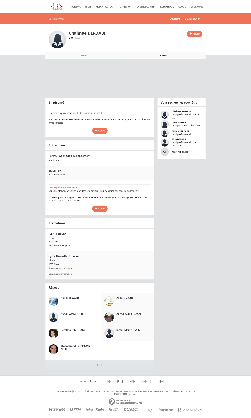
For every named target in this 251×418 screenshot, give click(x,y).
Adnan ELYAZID (70, 298)
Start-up (125, 6)
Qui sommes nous (64, 391)
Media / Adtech (105, 6)
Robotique (167, 6)
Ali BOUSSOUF (124, 298)
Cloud (182, 6)
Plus (99, 365)
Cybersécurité (145, 6)
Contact (76, 391)
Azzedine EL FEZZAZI (128, 314)
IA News (76, 6)
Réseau (164, 55)
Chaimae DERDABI (181, 111)
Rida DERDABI (179, 139)
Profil (84, 55)
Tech (88, 6)
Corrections (190, 391)
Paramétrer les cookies (142, 391)
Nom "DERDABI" (180, 151)
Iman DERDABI (179, 122)
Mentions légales (161, 391)
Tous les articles (176, 391)
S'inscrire (175, 18)
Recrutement (96, 391)
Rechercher (58, 18)
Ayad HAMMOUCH (72, 314)
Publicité (85, 391)
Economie (197, 6)
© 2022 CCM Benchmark (125, 394)
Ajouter (196, 33)
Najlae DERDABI (180, 131)
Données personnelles (121, 391)
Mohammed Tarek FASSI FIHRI (76, 347)
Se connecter (192, 18)
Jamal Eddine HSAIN (128, 330)
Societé (106, 391)
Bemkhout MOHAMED (74, 330)
